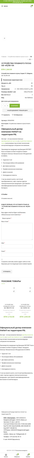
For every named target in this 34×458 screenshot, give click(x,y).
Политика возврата (21, 450)
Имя (3, 243)
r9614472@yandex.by (14, 1)
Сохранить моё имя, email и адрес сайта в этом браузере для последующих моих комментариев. (16, 263)
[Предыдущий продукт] (28, 59)
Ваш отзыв (5, 221)
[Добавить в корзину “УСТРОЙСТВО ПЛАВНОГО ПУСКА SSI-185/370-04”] (14, 291)
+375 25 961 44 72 (18, 2)
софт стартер (17, 181)
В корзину (14, 105)
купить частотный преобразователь (22, 373)
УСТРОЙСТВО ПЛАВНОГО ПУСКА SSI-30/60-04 (25, 306)
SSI (31, 56)
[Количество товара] (5, 106)
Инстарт (4, 139)
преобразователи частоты (9, 141)
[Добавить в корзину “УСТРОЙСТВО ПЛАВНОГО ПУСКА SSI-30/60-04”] (30, 291)
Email (3, 251)
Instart (14, 131)
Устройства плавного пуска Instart (18, 56)
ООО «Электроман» (10, 418)
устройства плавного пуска (14, 337)
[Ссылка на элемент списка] (17, 437)
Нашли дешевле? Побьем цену (17, 110)
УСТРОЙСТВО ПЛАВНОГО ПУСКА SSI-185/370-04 (9, 306)
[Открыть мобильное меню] (4, 6)
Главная (4, 56)
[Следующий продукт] (32, 59)
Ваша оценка (6, 218)
